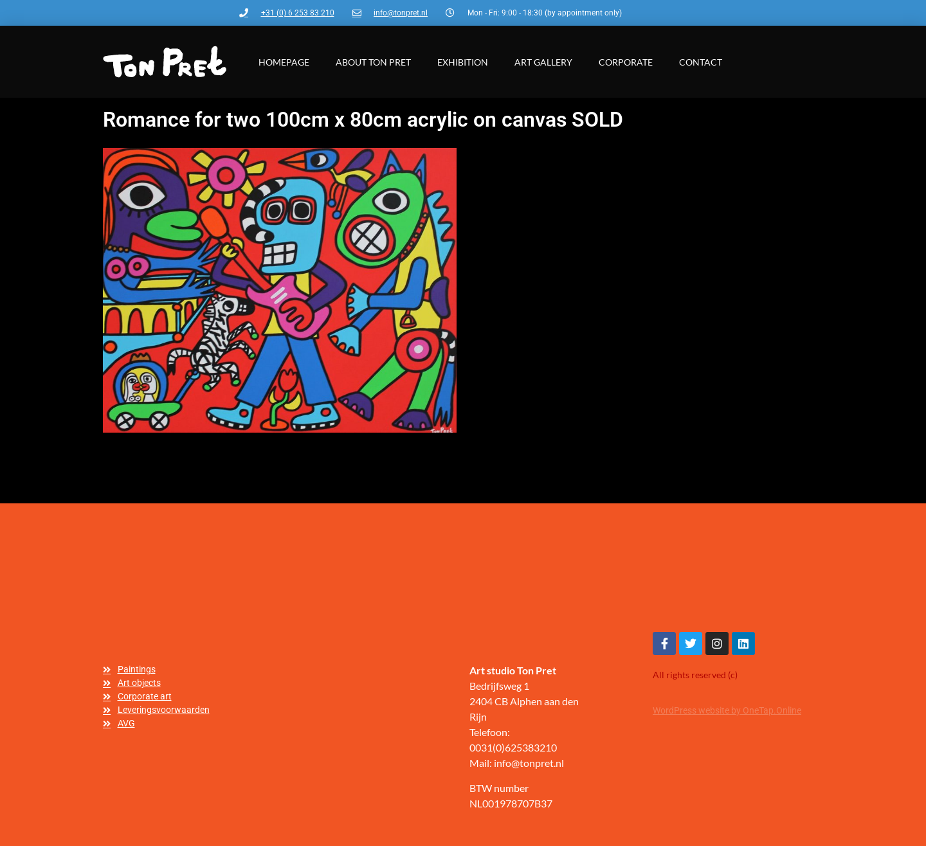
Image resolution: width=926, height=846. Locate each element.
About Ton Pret (373, 62)
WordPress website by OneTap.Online (727, 710)
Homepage (284, 62)
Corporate (626, 62)
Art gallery (543, 62)
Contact (700, 62)
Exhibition (462, 62)
